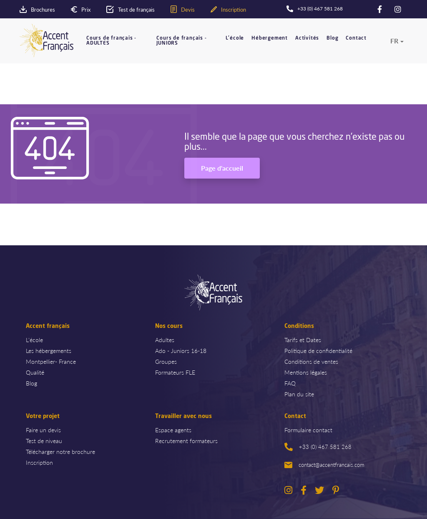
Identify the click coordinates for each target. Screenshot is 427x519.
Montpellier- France (51, 361)
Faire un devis (43, 430)
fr (394, 41)
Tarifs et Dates (302, 339)
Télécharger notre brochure (60, 451)
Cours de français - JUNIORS (181, 40)
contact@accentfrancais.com (324, 465)
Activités (307, 38)
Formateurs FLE (175, 372)
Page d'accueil (222, 168)
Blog (332, 38)
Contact (356, 38)
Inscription (39, 462)
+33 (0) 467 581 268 (318, 447)
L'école (235, 38)
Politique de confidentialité (318, 350)
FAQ (290, 383)
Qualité (35, 372)
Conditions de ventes (311, 361)
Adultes (164, 339)
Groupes (166, 361)
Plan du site (299, 394)
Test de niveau (44, 440)
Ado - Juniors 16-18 (180, 350)
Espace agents (173, 430)
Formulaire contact (308, 430)
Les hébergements (48, 350)
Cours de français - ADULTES (111, 40)
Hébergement (269, 38)
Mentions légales (305, 372)
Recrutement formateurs (186, 440)
